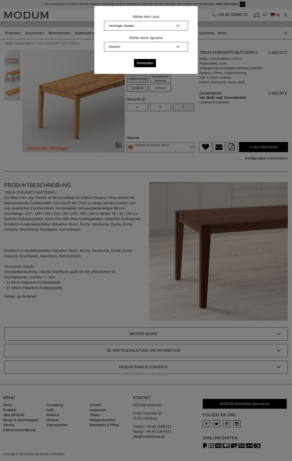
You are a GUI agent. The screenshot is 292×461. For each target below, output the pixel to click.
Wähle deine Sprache (146, 38)
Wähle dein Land (146, 17)
